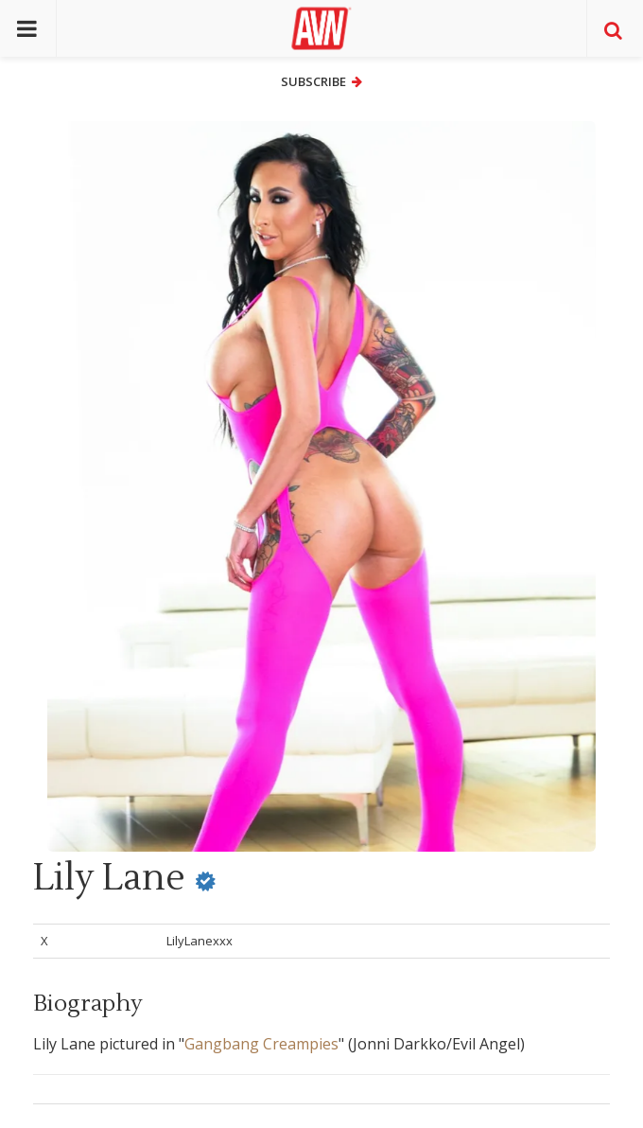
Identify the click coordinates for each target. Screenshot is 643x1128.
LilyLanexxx (199, 940)
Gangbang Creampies (261, 1043)
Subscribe (321, 81)
